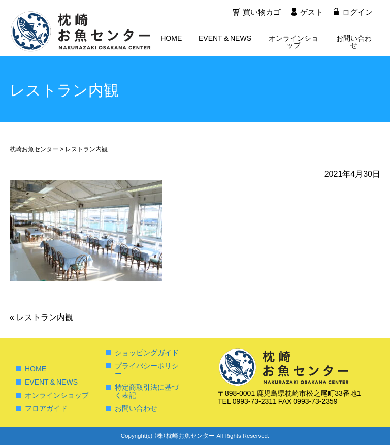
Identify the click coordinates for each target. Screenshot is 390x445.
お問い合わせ (354, 42)
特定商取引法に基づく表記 (147, 391)
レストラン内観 (41, 316)
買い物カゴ (261, 12)
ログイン (357, 12)
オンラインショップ (293, 42)
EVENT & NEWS (225, 39)
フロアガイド (46, 408)
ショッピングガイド (147, 352)
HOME (171, 39)
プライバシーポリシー (147, 369)
